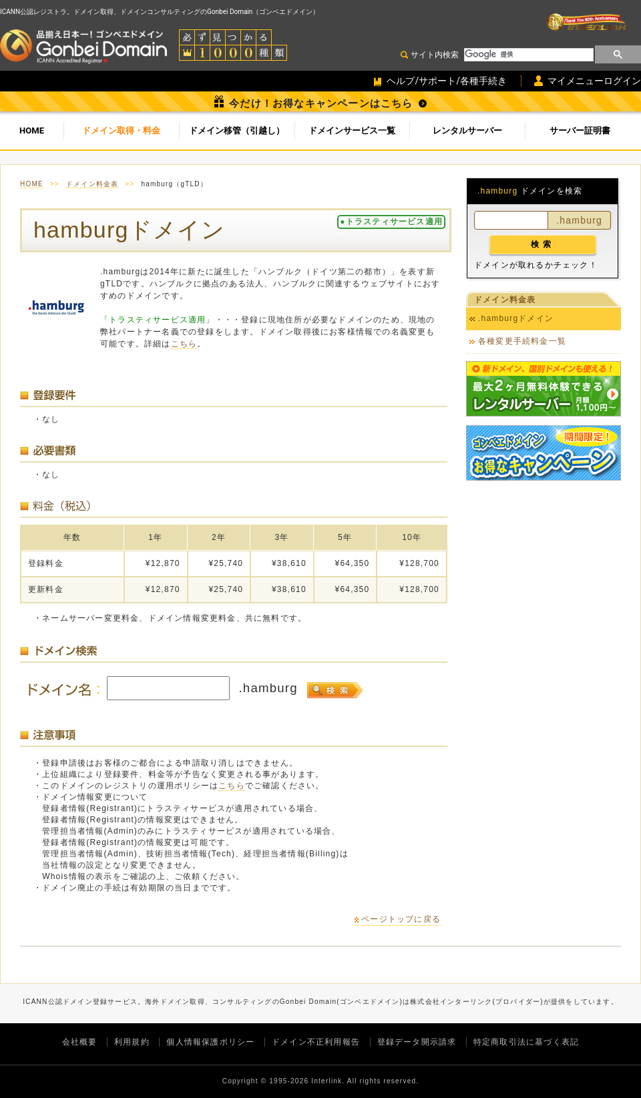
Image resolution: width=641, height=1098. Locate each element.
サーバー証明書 (580, 130)
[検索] (527, 55)
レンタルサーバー (467, 130)
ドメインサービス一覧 (351, 130)
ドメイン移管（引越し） (236, 130)
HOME (31, 130)
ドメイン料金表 (92, 184)
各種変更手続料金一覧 (522, 341)
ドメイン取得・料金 (121, 130)
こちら (184, 343)
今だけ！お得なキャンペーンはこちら (321, 103)
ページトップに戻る (401, 919)
